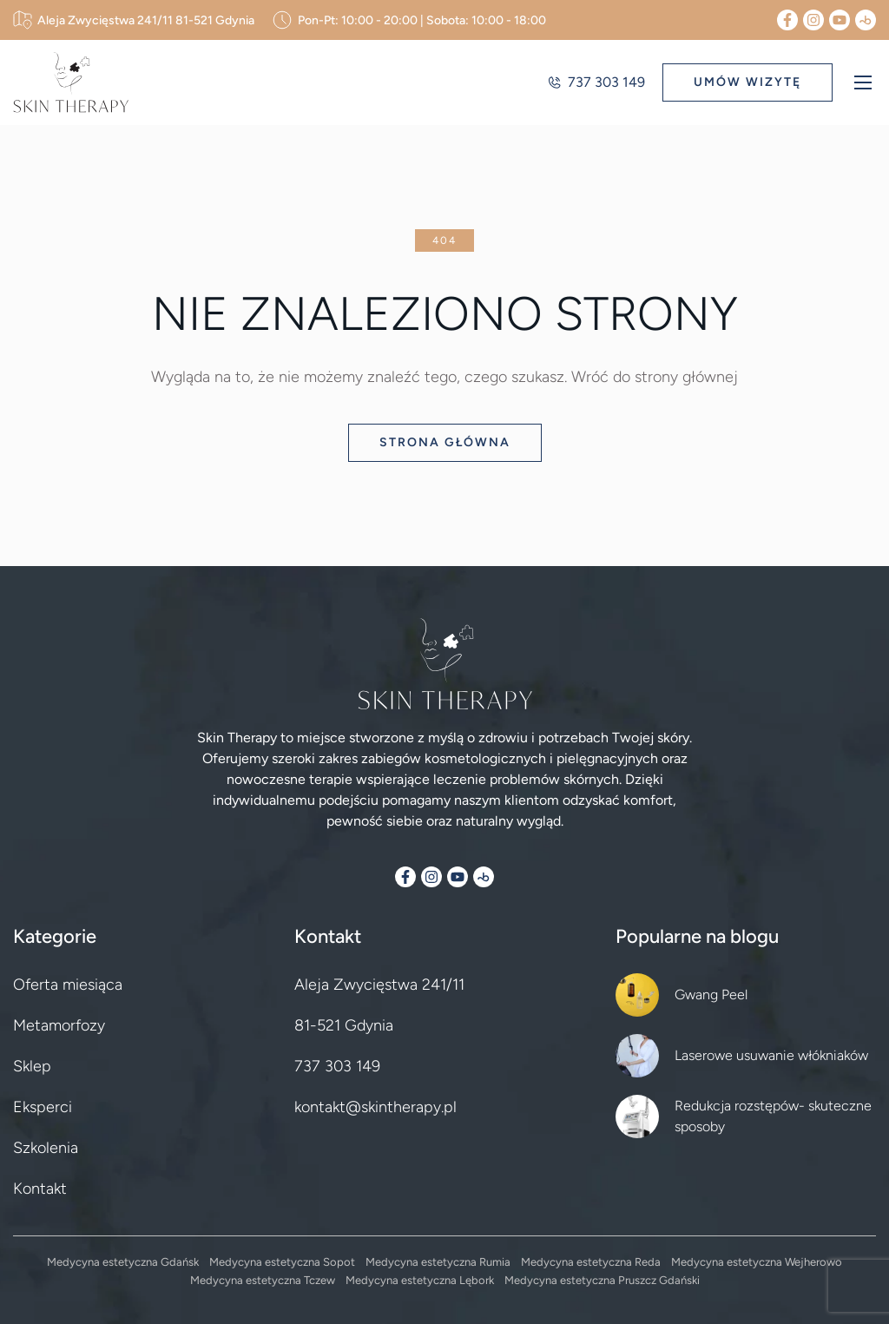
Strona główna (444, 442)
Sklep (32, 1066)
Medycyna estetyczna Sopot (282, 1261)
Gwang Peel (711, 994)
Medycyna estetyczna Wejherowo (756, 1261)
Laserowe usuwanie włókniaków (771, 1055)
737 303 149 (596, 82)
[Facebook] (787, 20)
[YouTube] (839, 20)
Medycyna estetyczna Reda (591, 1261)
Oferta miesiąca (67, 984)
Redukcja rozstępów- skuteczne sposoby (773, 1116)
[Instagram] (813, 20)
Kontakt (40, 1188)
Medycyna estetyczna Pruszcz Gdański (602, 1280)
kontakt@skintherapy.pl (375, 1107)
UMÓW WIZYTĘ (747, 82)
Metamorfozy (59, 1025)
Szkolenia (45, 1147)
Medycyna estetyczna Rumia (437, 1261)
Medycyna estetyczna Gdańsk (123, 1261)
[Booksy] (865, 20)
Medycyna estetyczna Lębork (420, 1280)
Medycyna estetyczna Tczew (262, 1280)
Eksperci (42, 1107)
